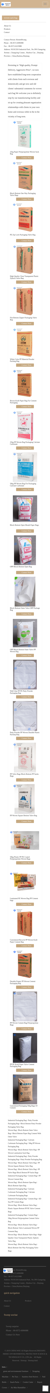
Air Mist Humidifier (18, 1388)
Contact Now (26, 158)
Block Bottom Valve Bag (27, 1150)
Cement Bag (32, 1176)
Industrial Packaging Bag (17, 1120)
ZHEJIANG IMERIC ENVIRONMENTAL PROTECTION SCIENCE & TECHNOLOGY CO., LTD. (25, 1354)
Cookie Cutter (28, 1382)
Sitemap (24, 1361)
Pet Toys (15, 1377)
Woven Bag (12, 1130)
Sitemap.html (33, 1361)
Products (7, 29)
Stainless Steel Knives (30, 1377)
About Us (7, 26)
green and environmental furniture (16, 1371)
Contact (7, 32)
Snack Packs (14, 1382)
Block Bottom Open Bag (27, 1182)
